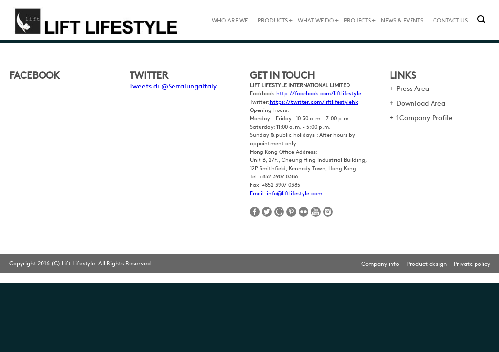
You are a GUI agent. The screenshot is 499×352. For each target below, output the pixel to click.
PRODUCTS (273, 20)
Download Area (420, 103)
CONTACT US (450, 20)
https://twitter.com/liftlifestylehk (314, 101)
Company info (380, 263)
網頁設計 (73, 275)
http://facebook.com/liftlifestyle (318, 93)
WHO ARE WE (230, 20)
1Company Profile (424, 117)
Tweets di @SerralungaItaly (173, 85)
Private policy (472, 263)
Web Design (97, 275)
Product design (426, 263)
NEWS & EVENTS (402, 20)
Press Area (412, 88)
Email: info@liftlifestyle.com (286, 193)
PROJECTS (357, 20)
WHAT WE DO (316, 20)
